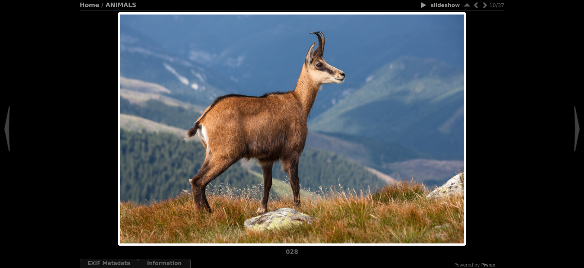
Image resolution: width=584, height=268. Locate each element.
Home (89, 5)
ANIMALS (121, 5)
